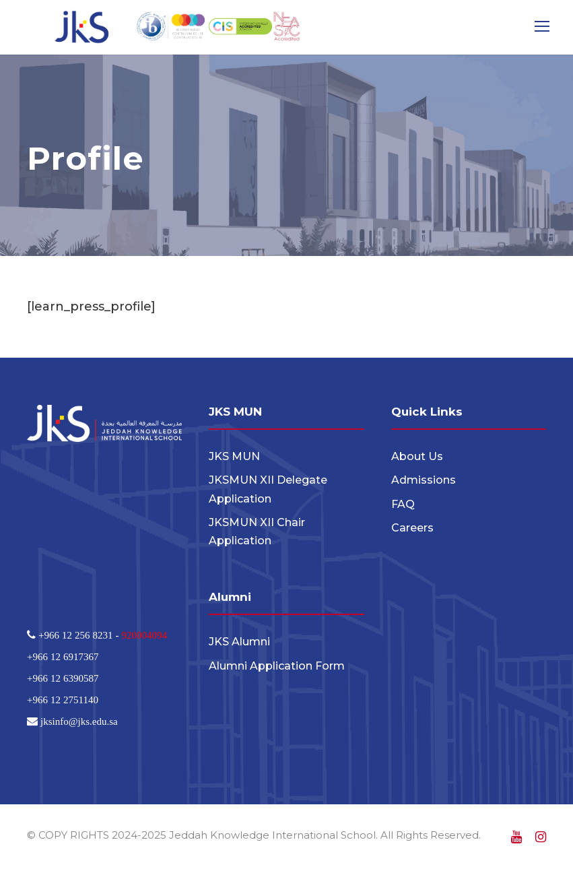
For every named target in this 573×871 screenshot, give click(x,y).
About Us (417, 456)
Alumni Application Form (277, 665)
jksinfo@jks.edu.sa (78, 721)
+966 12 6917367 (62, 656)
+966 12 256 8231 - (78, 635)
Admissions (423, 480)
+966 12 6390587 (62, 678)
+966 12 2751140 (62, 700)
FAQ (403, 504)
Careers (412, 527)
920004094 (144, 635)
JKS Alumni (239, 642)
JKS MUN (234, 456)
